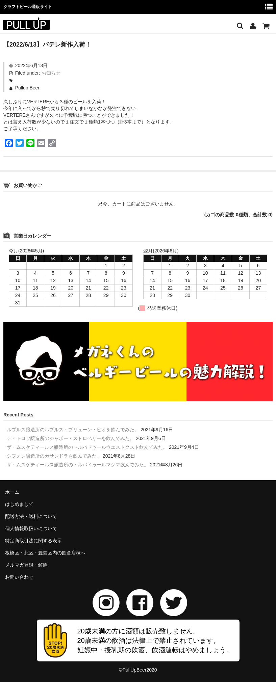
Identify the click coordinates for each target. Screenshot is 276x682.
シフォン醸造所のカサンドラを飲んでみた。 (54, 456)
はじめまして (19, 504)
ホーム (12, 492)
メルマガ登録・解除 (26, 565)
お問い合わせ (19, 577)
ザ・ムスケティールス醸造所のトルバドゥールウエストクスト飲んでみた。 (87, 447)
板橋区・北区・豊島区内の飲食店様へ (45, 552)
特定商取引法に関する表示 (33, 540)
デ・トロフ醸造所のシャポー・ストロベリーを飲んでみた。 (70, 438)
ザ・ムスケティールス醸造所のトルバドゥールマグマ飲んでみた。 (78, 464)
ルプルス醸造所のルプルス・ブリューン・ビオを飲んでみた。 (73, 429)
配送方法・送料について (31, 516)
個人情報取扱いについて (31, 528)
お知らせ (51, 73)
